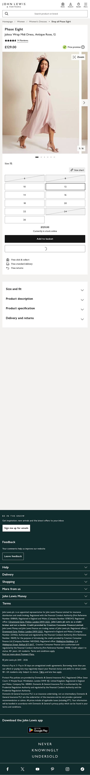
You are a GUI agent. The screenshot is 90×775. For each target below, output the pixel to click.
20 (65, 203)
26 (24, 219)
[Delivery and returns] (45, 319)
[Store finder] (63, 4)
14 (24, 194)
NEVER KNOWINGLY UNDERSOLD (45, 750)
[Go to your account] (70, 4)
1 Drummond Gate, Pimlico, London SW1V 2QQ (29, 622)
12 (65, 186)
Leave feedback (13, 556)
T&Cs (41, 672)
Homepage (7, 21)
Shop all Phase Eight (61, 21)
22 (24, 211)
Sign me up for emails (16, 528)
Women (21, 21)
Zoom (78, 57)
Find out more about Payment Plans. (18, 654)
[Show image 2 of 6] (84, 102)
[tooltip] (83, 47)
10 (24, 186)
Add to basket (45, 238)
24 (56, 212)
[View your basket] (78, 4)
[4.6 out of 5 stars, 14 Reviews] (16, 40)
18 (25, 203)
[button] (85, 4)
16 (65, 194)
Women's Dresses (38, 21)
